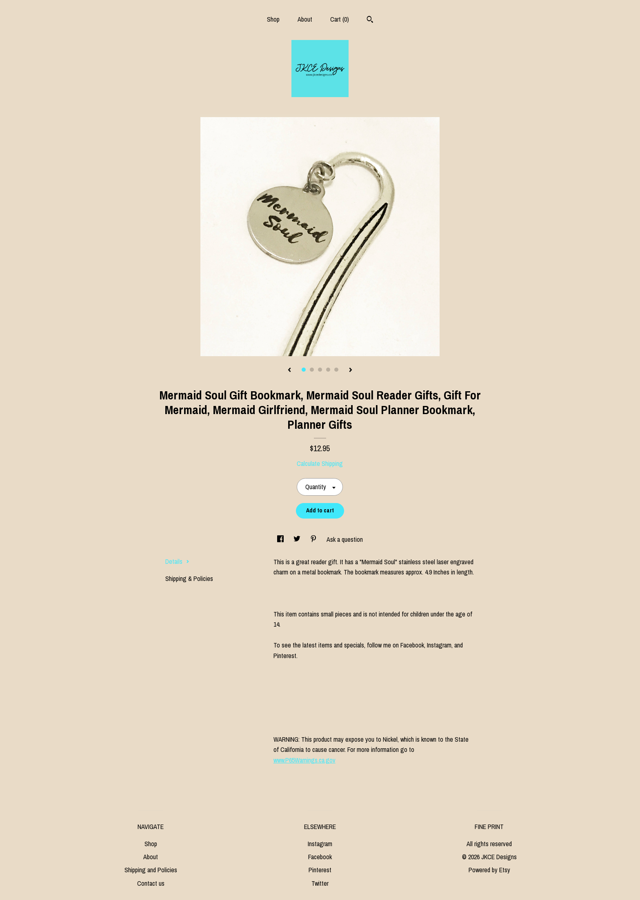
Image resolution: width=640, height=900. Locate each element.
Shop (273, 19)
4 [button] (328, 370)
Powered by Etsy (489, 869)
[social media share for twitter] (297, 539)
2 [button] (312, 370)
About (305, 19)
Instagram (320, 843)
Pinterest (320, 869)
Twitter (320, 883)
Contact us (150, 883)
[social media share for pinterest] (314, 539)
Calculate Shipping (320, 463)
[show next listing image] (351, 370)
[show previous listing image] (289, 370)
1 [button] (304, 370)
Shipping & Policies (189, 578)
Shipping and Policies (150, 869)
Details (177, 561)
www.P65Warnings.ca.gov (304, 760)
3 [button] (320, 370)
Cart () (339, 19)
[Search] (370, 20)
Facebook (320, 856)
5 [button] (336, 370)
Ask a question (345, 539)
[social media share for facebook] (281, 539)
